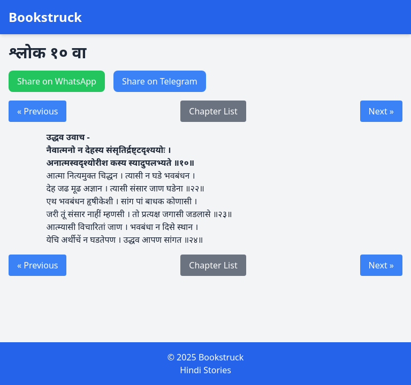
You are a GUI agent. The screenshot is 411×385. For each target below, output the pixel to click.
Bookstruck (45, 17)
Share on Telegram (159, 81)
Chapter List (213, 111)
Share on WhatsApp (56, 81)
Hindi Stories (205, 370)
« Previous (37, 111)
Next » (381, 111)
